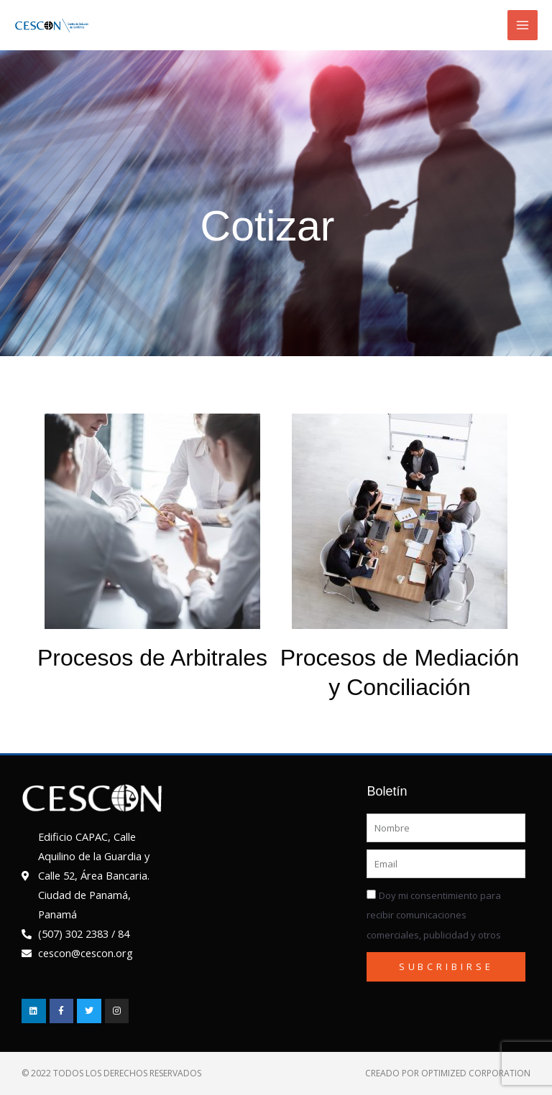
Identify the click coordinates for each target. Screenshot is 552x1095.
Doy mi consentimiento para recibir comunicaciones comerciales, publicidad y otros (434, 915)
